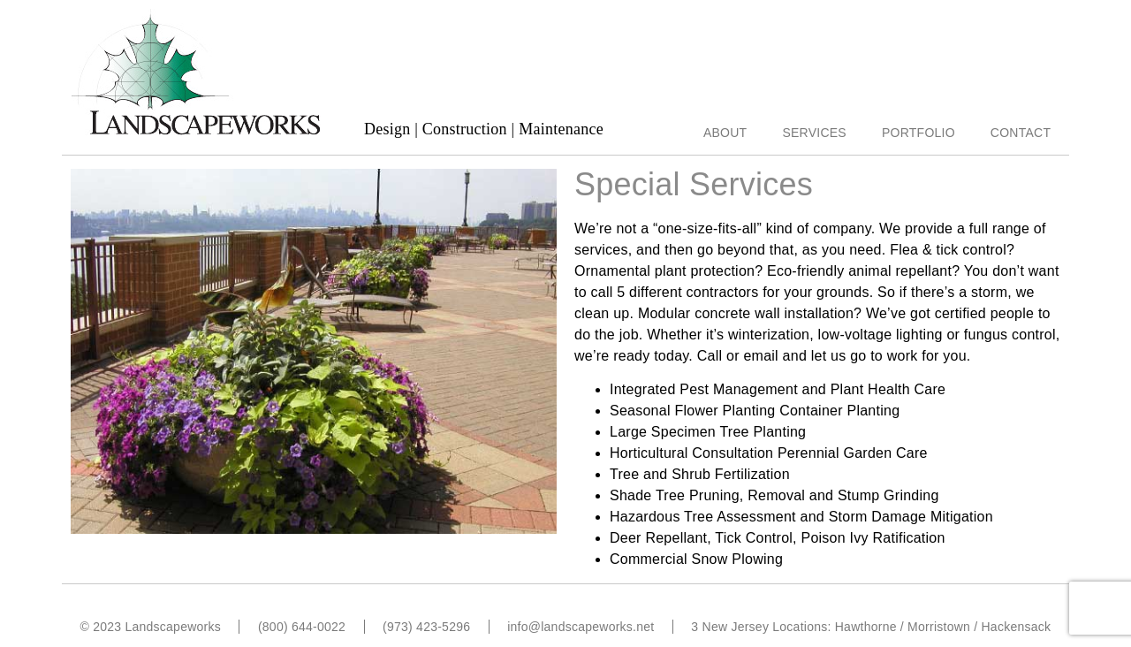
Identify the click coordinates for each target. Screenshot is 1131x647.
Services (814, 133)
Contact (1021, 133)
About (725, 133)
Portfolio (918, 133)
